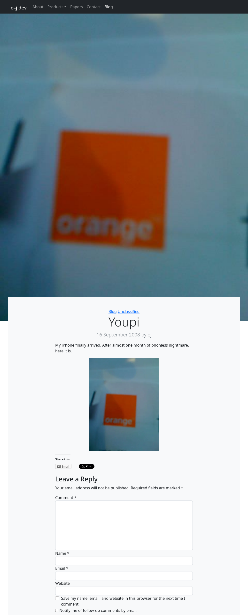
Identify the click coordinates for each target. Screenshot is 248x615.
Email (61, 568)
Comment (65, 497)
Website (62, 583)
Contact (94, 6)
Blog (109, 6)
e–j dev (19, 7)
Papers (76, 6)
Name (62, 553)
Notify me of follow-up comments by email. (98, 610)
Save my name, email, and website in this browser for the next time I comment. (123, 601)
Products (55, 6)
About (37, 6)
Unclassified (129, 311)
